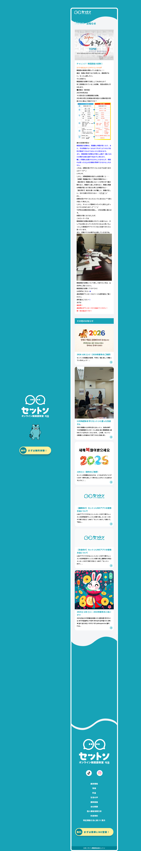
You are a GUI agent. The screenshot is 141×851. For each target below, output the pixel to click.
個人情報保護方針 (94, 811)
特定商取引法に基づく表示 (94, 820)
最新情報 (94, 783)
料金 (94, 793)
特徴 (94, 788)
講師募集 (94, 802)
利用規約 (94, 816)
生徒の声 (94, 797)
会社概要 (94, 806)
